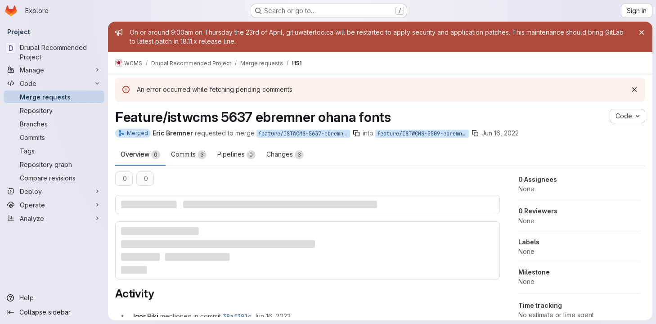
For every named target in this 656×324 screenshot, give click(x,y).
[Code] (54, 83)
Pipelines (236, 154)
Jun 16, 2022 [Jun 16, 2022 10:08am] (500, 133)
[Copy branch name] (356, 133)
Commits (189, 154)
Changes (285, 154)
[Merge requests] (54, 96)
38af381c (237, 316)
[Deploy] (54, 191)
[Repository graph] (54, 164)
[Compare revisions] (54, 177)
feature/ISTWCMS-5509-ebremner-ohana (423, 133)
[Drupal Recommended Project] (54, 52)
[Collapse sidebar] (54, 312)
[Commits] (54, 137)
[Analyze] (54, 218)
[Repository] (54, 110)
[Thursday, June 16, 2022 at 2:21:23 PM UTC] (272, 316)
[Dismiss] (634, 89)
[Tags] (54, 150)
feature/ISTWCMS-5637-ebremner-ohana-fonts (304, 133)
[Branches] (54, 123)
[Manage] (54, 69)
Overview (140, 154)
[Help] (54, 298)
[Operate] (54, 204)
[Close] (641, 32)
